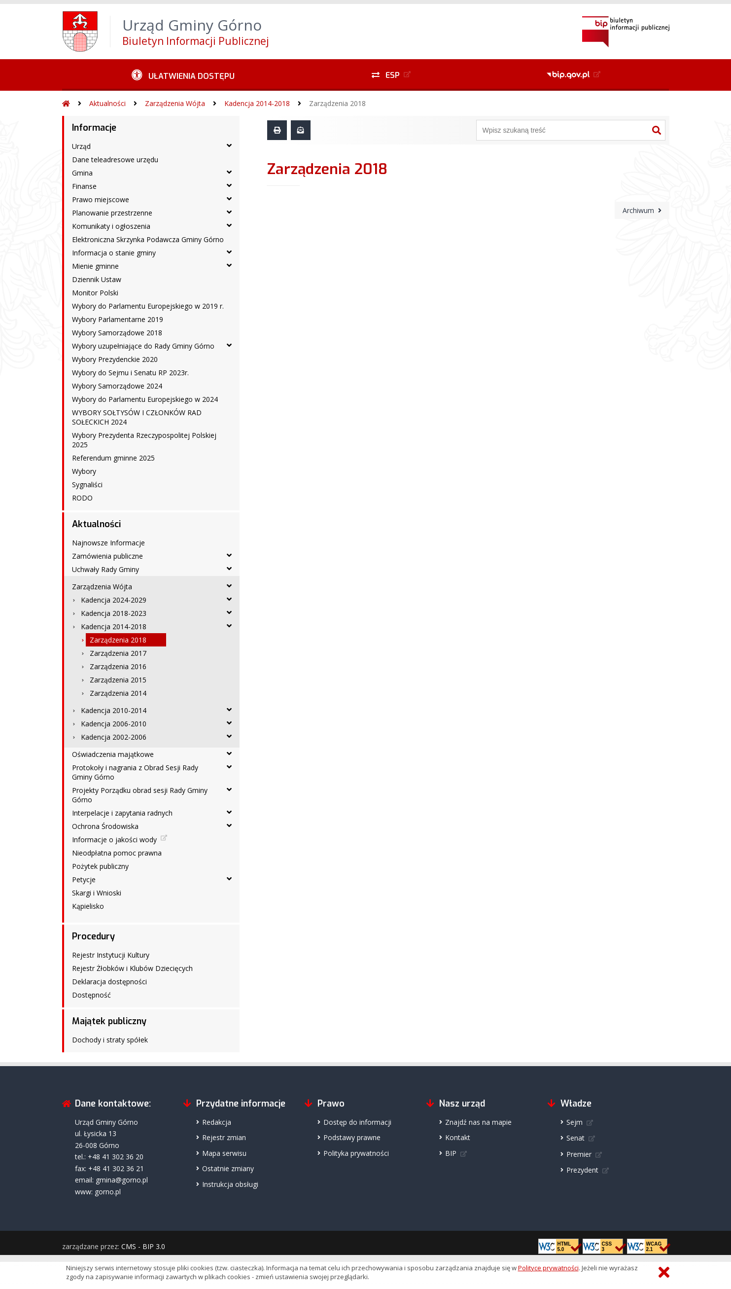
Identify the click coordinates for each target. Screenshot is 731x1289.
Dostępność (91, 995)
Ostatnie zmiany (228, 1168)
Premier (579, 1154)
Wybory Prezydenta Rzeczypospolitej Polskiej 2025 (144, 439)
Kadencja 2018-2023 (113, 613)
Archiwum (638, 210)
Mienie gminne (95, 266)
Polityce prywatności (548, 1267)
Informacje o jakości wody (114, 839)
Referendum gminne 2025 (113, 458)
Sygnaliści (87, 484)
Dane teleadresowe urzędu (115, 159)
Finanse (84, 186)
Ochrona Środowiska (105, 826)
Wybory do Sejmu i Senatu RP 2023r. (130, 372)
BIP (450, 1153)
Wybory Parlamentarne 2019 (117, 319)
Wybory (84, 471)
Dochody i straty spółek (110, 1039)
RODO (82, 497)
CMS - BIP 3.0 (143, 1246)
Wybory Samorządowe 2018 (117, 332)
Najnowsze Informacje (108, 542)
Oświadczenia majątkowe (113, 754)
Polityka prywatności (356, 1153)
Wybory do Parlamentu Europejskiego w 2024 (145, 399)
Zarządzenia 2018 (337, 103)
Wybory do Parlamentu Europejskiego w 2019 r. (148, 306)
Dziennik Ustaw (96, 279)
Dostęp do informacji (357, 1122)
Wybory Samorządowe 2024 (117, 386)
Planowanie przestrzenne (112, 212)
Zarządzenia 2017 (118, 653)
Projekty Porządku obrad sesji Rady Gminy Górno (140, 795)
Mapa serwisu (224, 1153)
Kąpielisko (88, 906)
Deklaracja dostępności (109, 981)
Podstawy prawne (352, 1137)
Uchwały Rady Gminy (105, 569)
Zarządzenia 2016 (118, 666)
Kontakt (457, 1137)
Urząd (81, 146)
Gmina (82, 173)
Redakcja (216, 1122)
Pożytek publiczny (100, 866)
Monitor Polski (95, 292)
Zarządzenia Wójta (175, 103)
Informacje (94, 128)
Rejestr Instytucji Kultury (110, 955)
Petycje (84, 879)
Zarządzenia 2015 (118, 679)
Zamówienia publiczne (107, 556)
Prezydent (582, 1170)
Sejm (574, 1122)
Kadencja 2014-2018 (257, 103)
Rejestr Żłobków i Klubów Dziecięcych (132, 968)
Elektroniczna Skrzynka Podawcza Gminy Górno (148, 239)
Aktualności (107, 103)
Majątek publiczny (109, 1021)
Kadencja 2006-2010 (113, 723)
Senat (575, 1138)
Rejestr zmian (224, 1137)
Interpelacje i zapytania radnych (122, 813)
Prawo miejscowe (100, 199)
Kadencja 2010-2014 (113, 710)
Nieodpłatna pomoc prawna (117, 853)
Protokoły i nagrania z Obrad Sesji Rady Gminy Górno (135, 772)
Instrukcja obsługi (230, 1184)
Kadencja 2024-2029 (113, 600)
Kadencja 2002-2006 (113, 737)
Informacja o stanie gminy (114, 252)
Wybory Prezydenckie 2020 (115, 359)
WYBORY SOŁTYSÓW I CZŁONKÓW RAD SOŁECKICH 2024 (137, 417)
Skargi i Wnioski (96, 892)
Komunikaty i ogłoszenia (111, 226)
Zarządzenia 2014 (118, 693)
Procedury (93, 936)
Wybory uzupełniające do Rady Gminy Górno (143, 346)
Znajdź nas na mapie (478, 1122)
